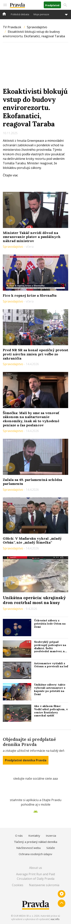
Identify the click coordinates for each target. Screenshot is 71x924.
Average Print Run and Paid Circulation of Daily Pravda (35, 876)
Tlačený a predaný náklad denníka (35, 842)
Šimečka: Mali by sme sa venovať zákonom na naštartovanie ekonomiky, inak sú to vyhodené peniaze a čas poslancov (31, 419)
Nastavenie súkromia (44, 885)
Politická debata (20, 14)
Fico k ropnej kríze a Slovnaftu (30, 295)
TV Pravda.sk (12, 27)
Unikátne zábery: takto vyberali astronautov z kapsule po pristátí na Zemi (49, 689)
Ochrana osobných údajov (35, 854)
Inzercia (51, 835)
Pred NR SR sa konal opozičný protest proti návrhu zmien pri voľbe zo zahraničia (35, 354)
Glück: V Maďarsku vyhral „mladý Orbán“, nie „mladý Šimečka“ (32, 540)
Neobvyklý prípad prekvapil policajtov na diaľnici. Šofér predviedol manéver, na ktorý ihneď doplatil (50, 648)
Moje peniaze (41, 14)
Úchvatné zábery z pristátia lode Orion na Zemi (50, 623)
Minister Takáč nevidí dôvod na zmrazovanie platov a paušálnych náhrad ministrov (32, 237)
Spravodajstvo (37, 27)
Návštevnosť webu (28, 848)
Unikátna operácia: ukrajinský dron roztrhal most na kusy (34, 600)
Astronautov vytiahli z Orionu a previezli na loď (51, 665)
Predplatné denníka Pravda (25, 760)
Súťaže (50, 848)
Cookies (17, 885)
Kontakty (34, 835)
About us (35, 868)
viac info (55, 919)
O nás (19, 835)
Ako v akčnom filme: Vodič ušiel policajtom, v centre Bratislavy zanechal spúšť (51, 710)
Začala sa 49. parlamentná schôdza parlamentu (32, 482)
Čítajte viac (10, 175)
